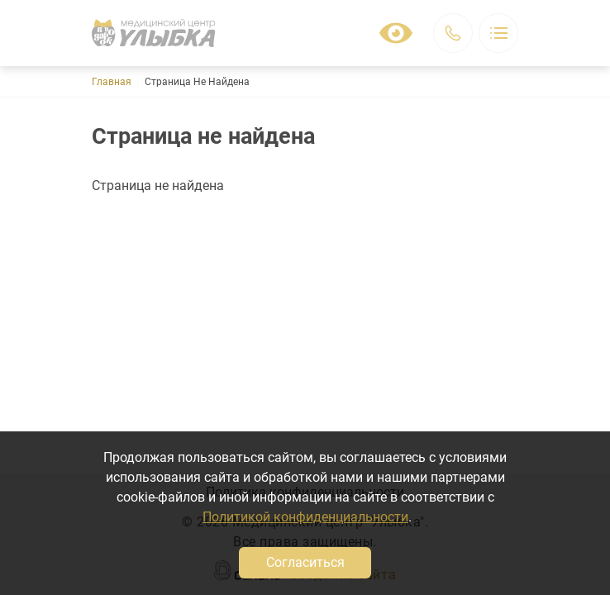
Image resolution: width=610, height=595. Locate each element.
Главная (111, 82)
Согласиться (305, 562)
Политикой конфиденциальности (305, 517)
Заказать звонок (453, 33)
